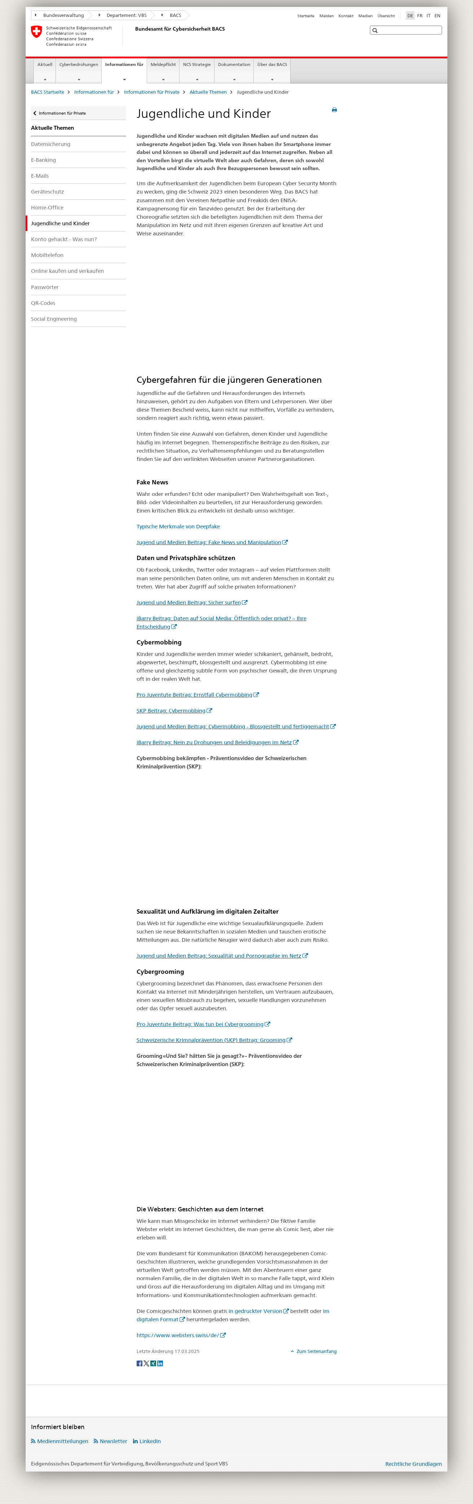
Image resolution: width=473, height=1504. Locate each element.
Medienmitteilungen (62, 1441)
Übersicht (386, 15)
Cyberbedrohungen (78, 64)
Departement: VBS (123, 15)
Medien (365, 15)
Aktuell (44, 64)
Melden (326, 15)
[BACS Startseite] (133, 36)
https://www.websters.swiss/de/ (178, 1335)
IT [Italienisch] (428, 15)
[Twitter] (146, 1363)
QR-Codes (43, 303)
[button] (376, 30)
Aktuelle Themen (208, 92)
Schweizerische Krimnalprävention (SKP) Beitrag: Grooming (211, 1040)
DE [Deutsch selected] (410, 15)
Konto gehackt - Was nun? (64, 239)
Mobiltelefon (47, 255)
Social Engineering (54, 318)
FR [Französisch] (420, 15)
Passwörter (45, 287)
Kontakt (346, 15)
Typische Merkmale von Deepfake (178, 526)
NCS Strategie (197, 64)
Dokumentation (234, 64)
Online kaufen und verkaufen (67, 270)
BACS (171, 15)
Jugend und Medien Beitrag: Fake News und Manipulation (209, 542)
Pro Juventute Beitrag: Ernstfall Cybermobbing (194, 694)
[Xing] (153, 1363)
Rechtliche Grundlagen (413, 1463)
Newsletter (113, 1441)
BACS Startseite (47, 92)
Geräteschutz (47, 191)
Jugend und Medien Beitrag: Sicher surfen (189, 602)
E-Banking (43, 159)
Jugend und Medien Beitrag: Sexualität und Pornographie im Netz (219, 955)
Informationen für (126, 66)
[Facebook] (140, 1363)
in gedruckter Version (255, 1311)
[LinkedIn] (160, 1363)
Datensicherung (50, 144)
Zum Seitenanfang (316, 1351)
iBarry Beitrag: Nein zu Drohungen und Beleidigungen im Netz (214, 742)
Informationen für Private (152, 92)
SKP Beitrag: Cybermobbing (171, 710)
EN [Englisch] (437, 15)
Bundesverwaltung (59, 15)
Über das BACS (272, 64)
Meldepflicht (163, 64)
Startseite (305, 15)
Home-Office (47, 207)
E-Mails (40, 175)
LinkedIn (150, 1441)
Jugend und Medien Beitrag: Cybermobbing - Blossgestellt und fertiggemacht (233, 726)
